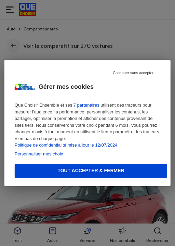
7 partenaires (86, 105)
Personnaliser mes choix (39, 153)
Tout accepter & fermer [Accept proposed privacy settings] (90, 170)
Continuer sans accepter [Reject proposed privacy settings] (133, 73)
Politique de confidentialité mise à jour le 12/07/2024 (66, 145)
